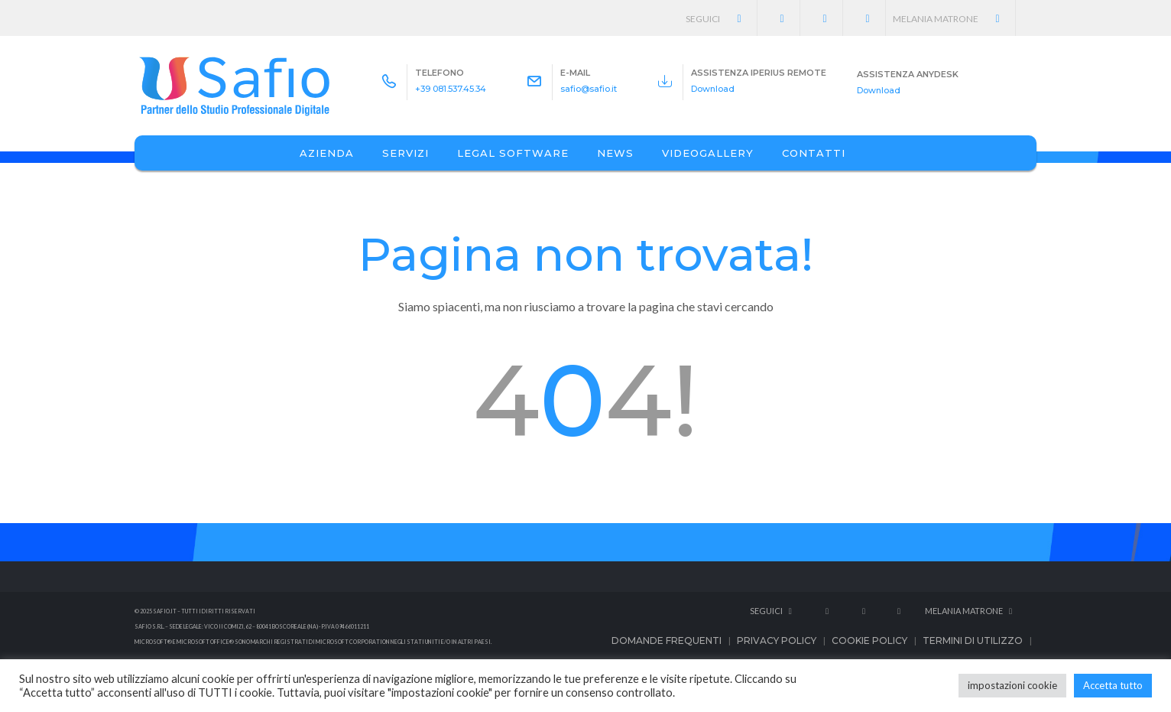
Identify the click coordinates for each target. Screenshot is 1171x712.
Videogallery (708, 153)
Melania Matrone (954, 18)
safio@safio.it (588, 88)
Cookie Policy (869, 640)
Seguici (722, 18)
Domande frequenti (666, 640)
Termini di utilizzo (973, 640)
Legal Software (513, 153)
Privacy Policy (776, 640)
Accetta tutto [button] (1113, 685)
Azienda (327, 153)
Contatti (813, 153)
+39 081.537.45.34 (450, 88)
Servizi (405, 153)
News (615, 153)
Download (713, 88)
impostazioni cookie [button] (1012, 685)
